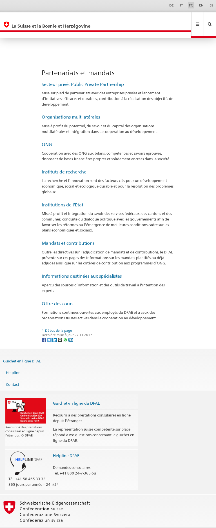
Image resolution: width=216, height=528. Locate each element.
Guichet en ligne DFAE (22, 349)
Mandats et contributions (68, 231)
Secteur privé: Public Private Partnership (83, 72)
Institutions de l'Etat (62, 192)
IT (181, 5)
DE (171, 5)
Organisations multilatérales (71, 105)
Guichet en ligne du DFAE (76, 391)
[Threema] (60, 327)
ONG (47, 132)
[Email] (70, 327)
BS (211, 5)
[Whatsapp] (65, 327)
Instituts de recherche (64, 159)
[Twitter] (49, 327)
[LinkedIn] (55, 327)
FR (191, 5)
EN (201, 5)
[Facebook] (44, 327)
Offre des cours (57, 291)
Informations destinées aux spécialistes (82, 264)
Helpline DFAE (66, 443)
